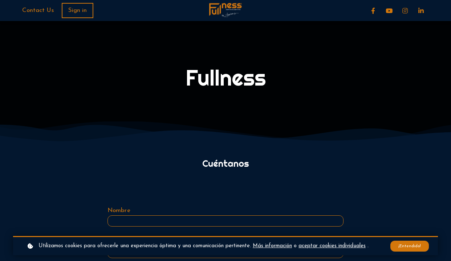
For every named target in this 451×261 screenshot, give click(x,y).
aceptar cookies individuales (332, 245)
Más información (272, 245)
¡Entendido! (408, 245)
